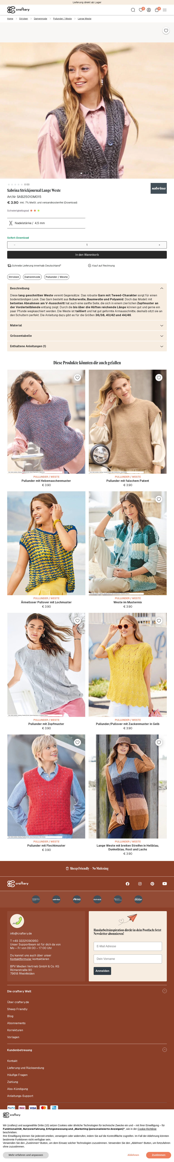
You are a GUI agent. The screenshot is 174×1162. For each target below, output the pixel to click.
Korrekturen (15, 1030)
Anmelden (102, 970)
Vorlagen (13, 1037)
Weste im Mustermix (127, 602)
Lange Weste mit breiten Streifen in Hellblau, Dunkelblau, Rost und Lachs (128, 847)
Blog (10, 1016)
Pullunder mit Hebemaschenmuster (46, 481)
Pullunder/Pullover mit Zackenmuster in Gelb (127, 724)
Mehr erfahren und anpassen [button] (26, 1155)
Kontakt (12, 1061)
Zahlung (12, 1082)
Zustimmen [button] (158, 1155)
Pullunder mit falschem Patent (127, 481)
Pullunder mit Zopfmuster (46, 724)
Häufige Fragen (17, 1075)
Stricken (23, 18)
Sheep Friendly (17, 1009)
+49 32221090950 (25, 941)
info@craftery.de (21, 933)
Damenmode (40, 18)
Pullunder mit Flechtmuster (46, 846)
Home (10, 18)
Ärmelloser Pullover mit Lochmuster (46, 602)
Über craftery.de (18, 1002)
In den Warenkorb (87, 255)
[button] (81, 173)
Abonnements (16, 1023)
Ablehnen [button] (133, 1155)
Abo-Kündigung (17, 1089)
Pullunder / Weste (62, 18)
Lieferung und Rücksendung (25, 1068)
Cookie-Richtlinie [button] (147, 1128)
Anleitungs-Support (20, 1096)
